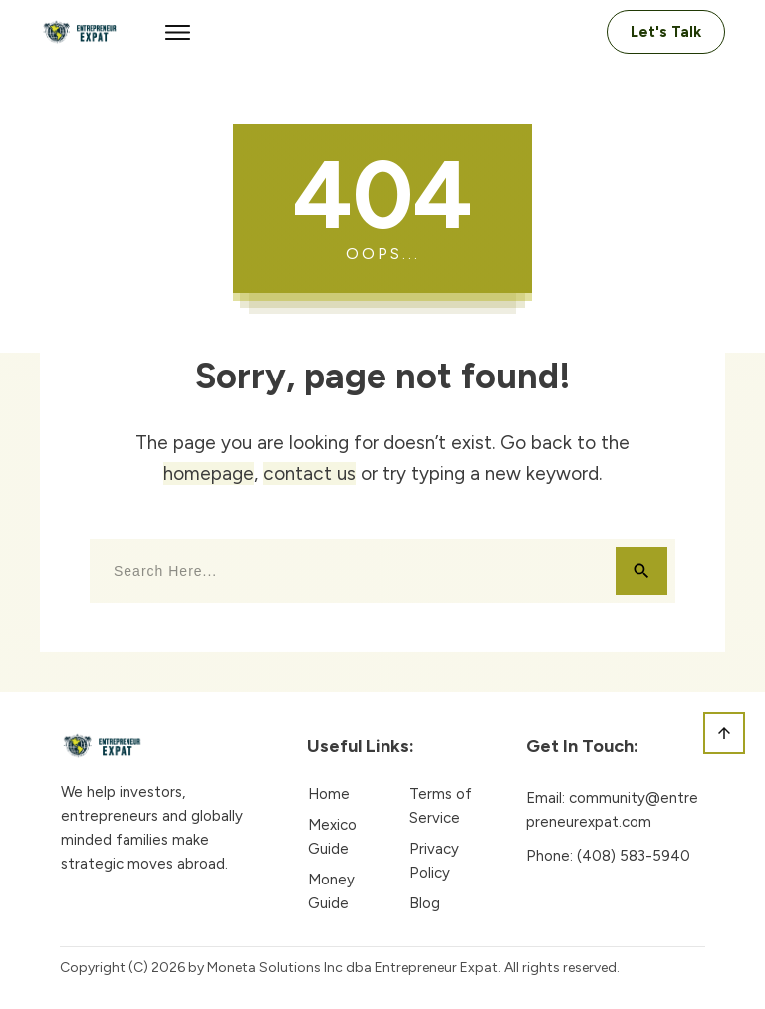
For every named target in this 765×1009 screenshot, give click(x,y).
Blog (424, 903)
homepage (208, 473)
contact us (309, 473)
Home (329, 794)
